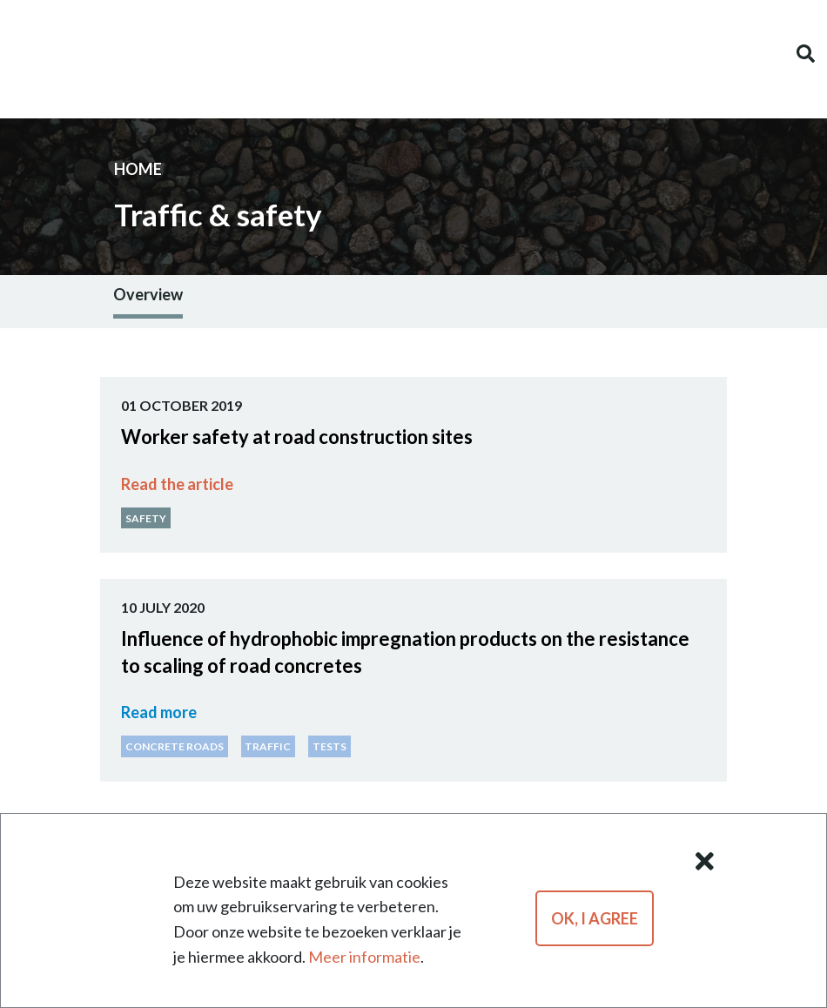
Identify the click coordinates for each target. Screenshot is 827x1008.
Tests (329, 746)
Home (138, 168)
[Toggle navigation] (22, 54)
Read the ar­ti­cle (177, 484)
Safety (145, 517)
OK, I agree (594, 918)
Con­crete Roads (174, 746)
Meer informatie (364, 956)
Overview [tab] (148, 294)
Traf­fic (268, 746)
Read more (159, 712)
